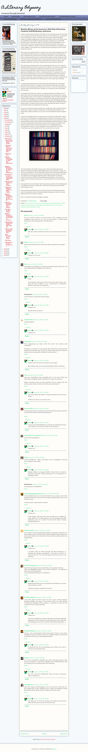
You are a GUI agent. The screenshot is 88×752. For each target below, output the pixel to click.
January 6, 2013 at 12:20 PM (36, 242)
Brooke (26, 658)
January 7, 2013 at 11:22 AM (42, 530)
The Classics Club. (29, 16)
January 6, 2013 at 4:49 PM (40, 408)
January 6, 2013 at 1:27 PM (39, 294)
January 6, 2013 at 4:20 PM (35, 375)
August (7, 124)
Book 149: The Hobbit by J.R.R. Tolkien (9, 183)
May (6, 130)
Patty (26, 242)
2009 (5, 255)
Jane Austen (42, 203)
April (6, 132)
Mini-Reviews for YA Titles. (8, 236)
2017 (5, 110)
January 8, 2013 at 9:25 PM (40, 253)
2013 (5, 118)
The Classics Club (57, 205)
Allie (28, 201)
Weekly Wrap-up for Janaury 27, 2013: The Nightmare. (9, 160)
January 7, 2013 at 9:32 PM (40, 684)
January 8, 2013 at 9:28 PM (41, 469)
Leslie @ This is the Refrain (33, 435)
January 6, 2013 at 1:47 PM (40, 319)
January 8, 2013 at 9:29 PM (41, 511)
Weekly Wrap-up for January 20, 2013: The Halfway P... (9, 169)
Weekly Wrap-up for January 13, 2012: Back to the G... (9, 197)
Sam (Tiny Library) (30, 565)
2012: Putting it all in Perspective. (8, 244)
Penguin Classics (26, 205)
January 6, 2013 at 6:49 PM (36, 457)
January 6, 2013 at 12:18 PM (36, 215)
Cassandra (27, 341)
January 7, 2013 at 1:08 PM (44, 565)
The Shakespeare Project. (67, 16)
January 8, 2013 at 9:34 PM (41, 645)
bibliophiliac (28, 684)
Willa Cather (36, 207)
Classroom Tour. (8, 154)
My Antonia (49, 203)
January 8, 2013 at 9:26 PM (41, 305)
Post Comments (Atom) (48, 739)
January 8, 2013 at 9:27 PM (40, 392)
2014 (5, 116)
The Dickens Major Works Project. (31, 19)
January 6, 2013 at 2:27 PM (39, 341)
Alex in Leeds (28, 408)
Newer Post (25, 734)
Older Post (63, 734)
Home (44, 734)
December (8, 120)
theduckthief (28, 319)
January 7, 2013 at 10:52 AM (51, 493)
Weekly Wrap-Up (26, 207)
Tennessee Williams (45, 205)
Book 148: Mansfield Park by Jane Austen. (8, 205)
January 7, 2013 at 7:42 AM (40, 484)
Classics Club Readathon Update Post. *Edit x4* (9, 224)
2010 (5, 253)
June (6, 128)
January (7, 138)
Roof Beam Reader (30, 597)
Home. (6, 16)
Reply (26, 223)
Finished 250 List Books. (53, 19)
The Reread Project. (10, 19)
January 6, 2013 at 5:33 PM (49, 435)
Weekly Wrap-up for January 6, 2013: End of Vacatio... (9, 217)
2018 (5, 108)
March (7, 134)
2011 (5, 251)
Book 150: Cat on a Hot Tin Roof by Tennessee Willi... (9, 177)
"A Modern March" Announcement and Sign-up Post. (8, 148)
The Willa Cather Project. (47, 16)
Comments (76, 72)
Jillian (26, 457)
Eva (25, 264)
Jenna (26, 215)
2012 (5, 249)
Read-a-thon (34, 205)
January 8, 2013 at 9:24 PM (41, 229)
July (6, 126)
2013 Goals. (8, 240)
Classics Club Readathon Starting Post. (9, 230)
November (8, 122)
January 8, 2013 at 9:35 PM (40, 671)
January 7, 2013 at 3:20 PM (43, 631)
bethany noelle (29, 530)
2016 (5, 112)
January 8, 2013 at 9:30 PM (41, 546)
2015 (5, 114)
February (8, 136)
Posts (75, 70)
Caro (25, 375)
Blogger (54, 749)
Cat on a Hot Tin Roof (31, 203)
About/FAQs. (16, 16)
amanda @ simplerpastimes (33, 493)
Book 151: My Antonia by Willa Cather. (9, 141)
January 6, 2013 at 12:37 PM (35, 264)
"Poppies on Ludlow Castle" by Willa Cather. (8, 190)
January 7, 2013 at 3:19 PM (43, 597)
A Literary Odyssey (21, 8)
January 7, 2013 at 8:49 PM (36, 658)
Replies (28, 226)
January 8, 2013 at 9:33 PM (40, 581)
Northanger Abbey (59, 203)
